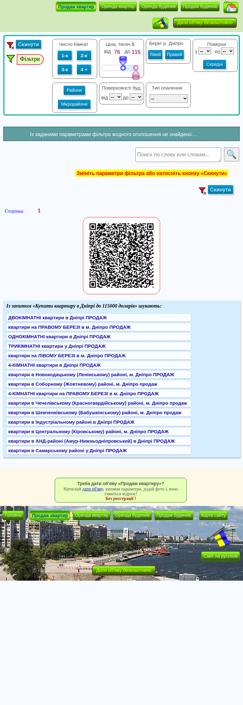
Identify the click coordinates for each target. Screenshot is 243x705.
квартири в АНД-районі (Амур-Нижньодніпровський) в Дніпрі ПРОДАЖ (91, 441)
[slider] (123, 63)
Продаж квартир (76, 6)
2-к (84, 55)
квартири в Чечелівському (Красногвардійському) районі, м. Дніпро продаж (97, 403)
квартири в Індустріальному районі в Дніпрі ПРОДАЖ (71, 422)
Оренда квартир (117, 6)
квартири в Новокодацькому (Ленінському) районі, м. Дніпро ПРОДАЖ (91, 374)
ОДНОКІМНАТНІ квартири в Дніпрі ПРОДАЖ (59, 336)
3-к (64, 69)
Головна (13, 515)
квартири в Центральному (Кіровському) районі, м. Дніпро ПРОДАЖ (88, 431)
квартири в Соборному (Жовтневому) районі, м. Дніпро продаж (82, 384)
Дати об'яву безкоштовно (205, 22)
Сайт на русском (220, 555)
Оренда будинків (158, 6)
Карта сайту (213, 515)
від (107, 51)
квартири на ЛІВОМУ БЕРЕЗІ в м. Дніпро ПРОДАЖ (67, 355)
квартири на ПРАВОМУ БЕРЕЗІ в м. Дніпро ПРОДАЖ (69, 327)
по (217, 51)
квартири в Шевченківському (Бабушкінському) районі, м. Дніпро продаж (94, 412)
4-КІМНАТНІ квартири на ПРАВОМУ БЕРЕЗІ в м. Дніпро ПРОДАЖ (83, 393)
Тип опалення (167, 87)
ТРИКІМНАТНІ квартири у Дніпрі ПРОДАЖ (57, 346)
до (128, 51)
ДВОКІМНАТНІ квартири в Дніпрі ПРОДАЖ (57, 317)
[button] (230, 7)
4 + (84, 69)
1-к (64, 55)
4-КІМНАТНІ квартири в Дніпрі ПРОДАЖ (54, 365)
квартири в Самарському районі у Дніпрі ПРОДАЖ (67, 450)
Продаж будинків (200, 6)
